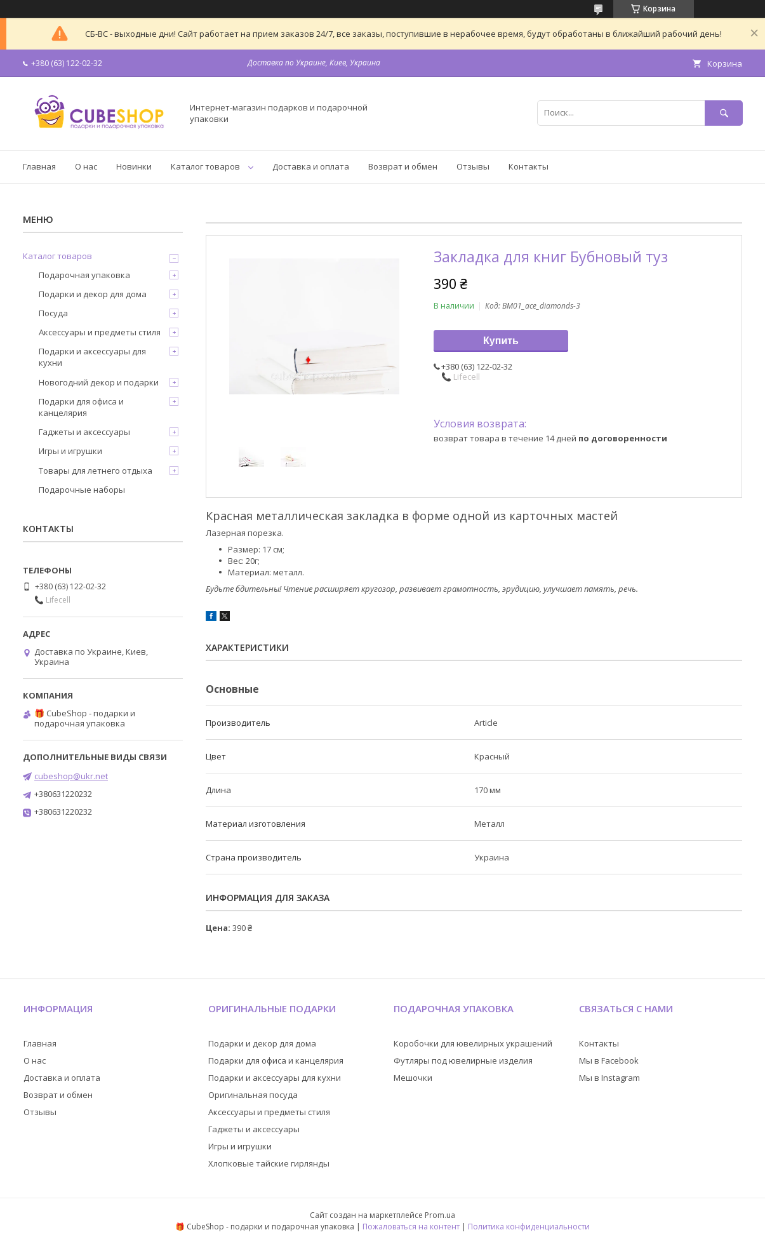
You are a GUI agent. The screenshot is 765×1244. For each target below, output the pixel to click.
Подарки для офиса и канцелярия (81, 407)
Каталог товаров (205, 166)
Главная (39, 166)
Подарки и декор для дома (93, 294)
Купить (501, 340)
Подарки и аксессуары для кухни (92, 356)
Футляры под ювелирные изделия (463, 1060)
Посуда (53, 313)
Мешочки (413, 1077)
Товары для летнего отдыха (95, 470)
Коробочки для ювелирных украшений (473, 1043)
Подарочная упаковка (84, 275)
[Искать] (724, 112)
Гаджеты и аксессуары (84, 432)
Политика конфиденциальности (529, 1226)
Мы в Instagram (609, 1077)
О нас (86, 166)
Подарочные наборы (82, 489)
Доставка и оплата (310, 166)
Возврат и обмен (402, 166)
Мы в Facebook (609, 1060)
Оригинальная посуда (253, 1094)
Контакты (529, 166)
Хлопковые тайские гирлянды (268, 1163)
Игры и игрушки (70, 451)
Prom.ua (440, 1215)
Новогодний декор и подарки (99, 382)
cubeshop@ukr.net (71, 776)
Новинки (134, 166)
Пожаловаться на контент (411, 1226)
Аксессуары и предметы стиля (100, 332)
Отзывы (472, 166)
